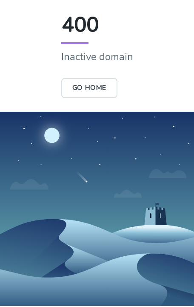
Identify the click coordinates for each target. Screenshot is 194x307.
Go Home (89, 88)
